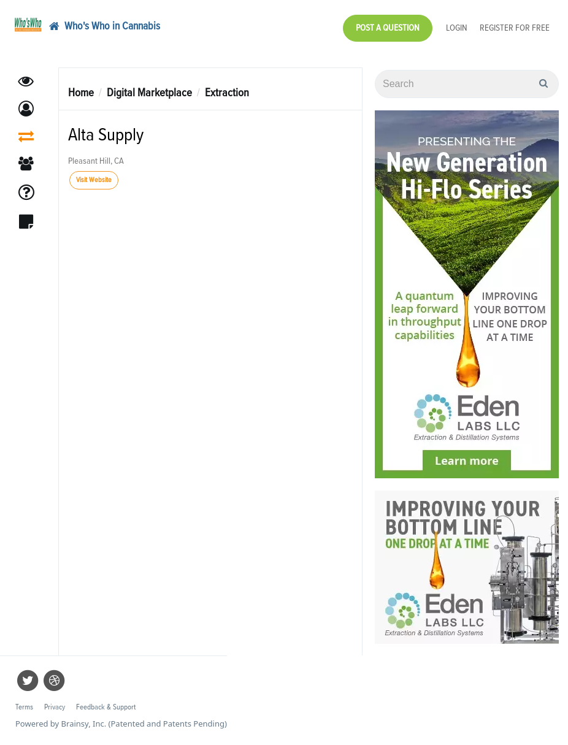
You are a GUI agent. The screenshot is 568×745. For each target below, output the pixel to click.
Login (456, 27)
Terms (24, 707)
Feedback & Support (106, 707)
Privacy (54, 707)
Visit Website (94, 180)
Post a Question (388, 27)
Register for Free (515, 27)
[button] (26, 109)
